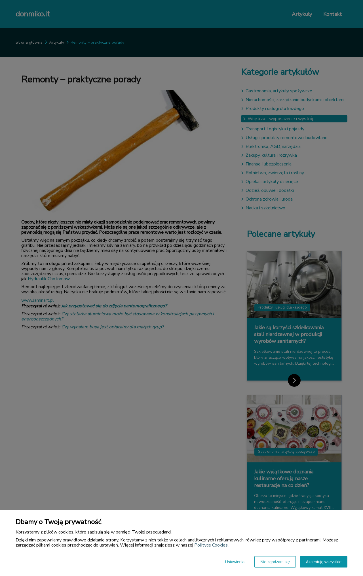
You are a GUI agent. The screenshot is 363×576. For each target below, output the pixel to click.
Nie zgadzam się (275, 562)
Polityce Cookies (211, 545)
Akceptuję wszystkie (323, 562)
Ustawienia (234, 562)
